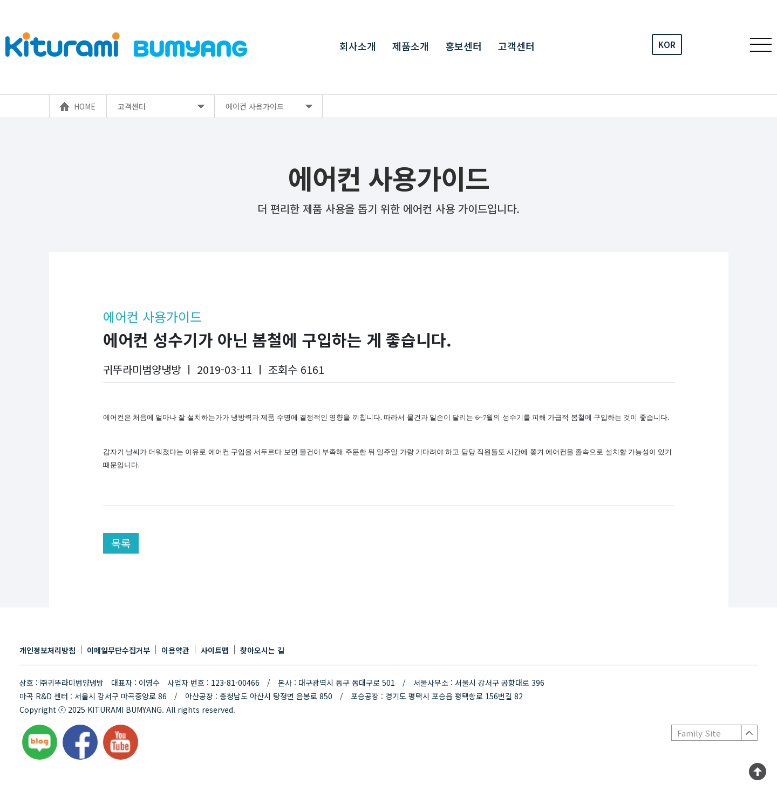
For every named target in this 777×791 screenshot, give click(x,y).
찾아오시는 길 (262, 650)
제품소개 (410, 45)
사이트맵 (215, 650)
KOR (667, 44)
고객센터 (516, 45)
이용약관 (175, 650)
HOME (85, 106)
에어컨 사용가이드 (255, 106)
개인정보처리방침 (47, 650)
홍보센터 (463, 45)
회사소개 (357, 45)
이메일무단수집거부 (118, 650)
